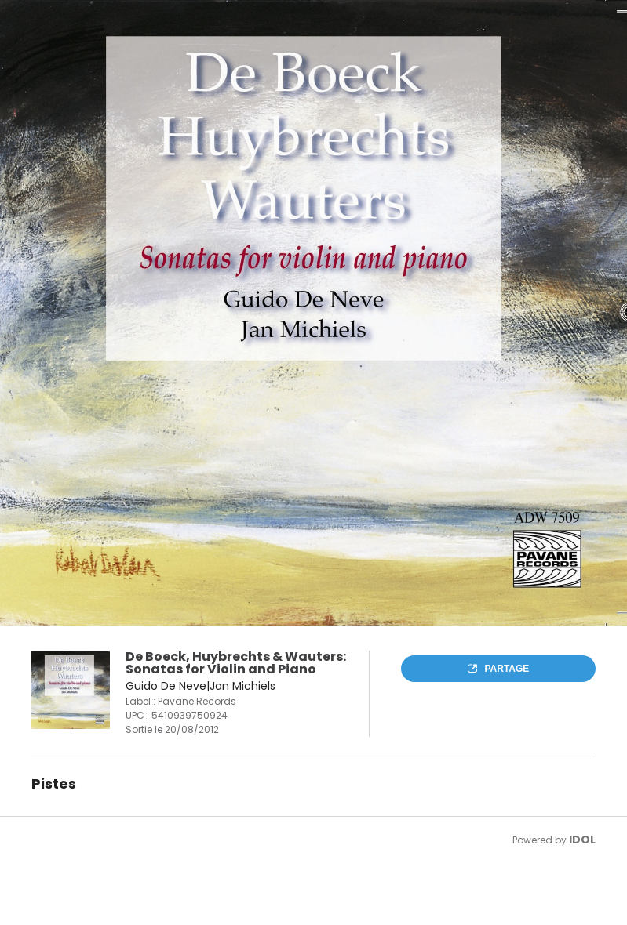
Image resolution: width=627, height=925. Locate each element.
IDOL (582, 839)
